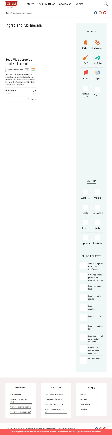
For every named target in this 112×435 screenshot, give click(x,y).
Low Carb (83, 394)
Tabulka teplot (47, 4)
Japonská (85, 243)
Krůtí (85, 63)
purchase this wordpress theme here (89, 431)
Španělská (97, 243)
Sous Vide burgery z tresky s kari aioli (18, 61)
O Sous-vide (65, 4)
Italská (97, 228)
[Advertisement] (91, 140)
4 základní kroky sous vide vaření (18, 400)
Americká (85, 197)
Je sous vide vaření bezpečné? (20, 412)
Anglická (97, 197)
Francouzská (97, 213)
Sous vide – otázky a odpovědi (20, 407)
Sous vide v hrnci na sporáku (54, 394)
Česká (85, 213)
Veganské (83, 409)
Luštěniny (97, 63)
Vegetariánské (85, 404)
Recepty (31, 4)
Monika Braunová (10, 90)
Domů (8, 13)
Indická (85, 228)
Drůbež (85, 48)
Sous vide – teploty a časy (54, 404)
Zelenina (97, 95)
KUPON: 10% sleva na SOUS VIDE (54, 410)
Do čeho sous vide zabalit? (54, 399)
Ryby (27, 69)
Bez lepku (83, 399)
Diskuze (79, 4)
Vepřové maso (85, 95)
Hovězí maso (97, 48)
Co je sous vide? (15, 394)
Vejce (97, 78)
